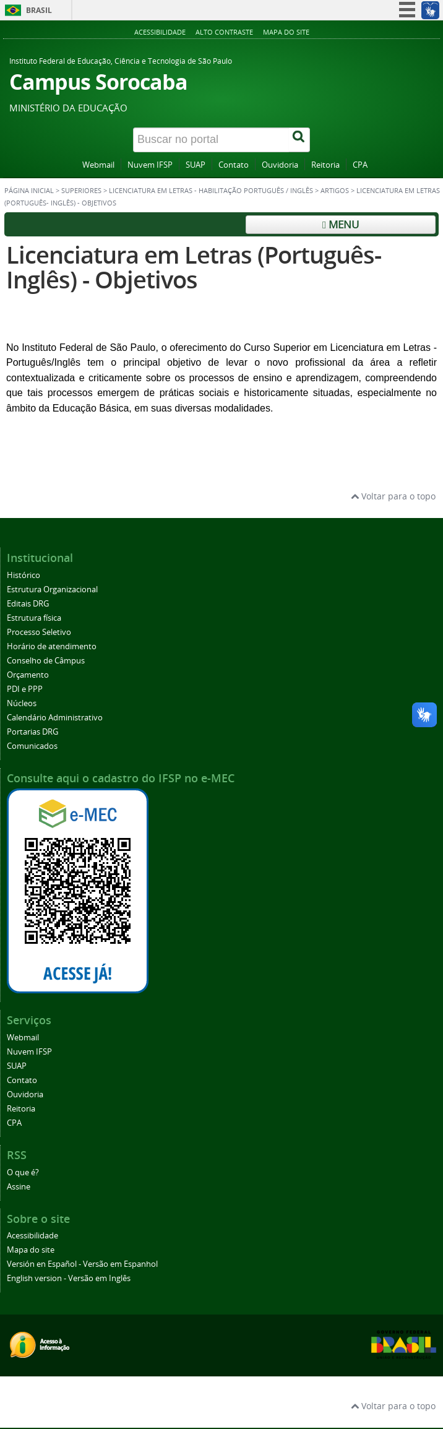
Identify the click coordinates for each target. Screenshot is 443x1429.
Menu (340, 224)
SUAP (195, 165)
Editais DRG (28, 603)
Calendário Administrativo (55, 717)
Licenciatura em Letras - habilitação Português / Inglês (211, 190)
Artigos (334, 190)
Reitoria (325, 165)
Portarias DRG (32, 732)
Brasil (39, 10)
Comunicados (32, 746)
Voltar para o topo (393, 496)
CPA (360, 165)
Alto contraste (224, 32)
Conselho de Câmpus (46, 660)
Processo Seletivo (39, 632)
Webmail (98, 165)
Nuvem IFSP (150, 165)
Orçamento (28, 675)
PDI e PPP (25, 689)
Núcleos (22, 703)
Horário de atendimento (52, 646)
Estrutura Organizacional (52, 589)
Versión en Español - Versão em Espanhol (82, 1264)
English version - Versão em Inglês (69, 1278)
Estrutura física (34, 618)
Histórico (23, 575)
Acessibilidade (160, 32)
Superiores (81, 190)
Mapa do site (286, 32)
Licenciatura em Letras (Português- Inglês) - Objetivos (193, 267)
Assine (18, 1186)
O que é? (23, 1172)
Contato (233, 165)
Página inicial (29, 190)
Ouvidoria (280, 165)
